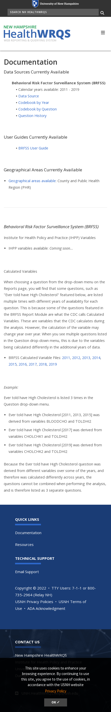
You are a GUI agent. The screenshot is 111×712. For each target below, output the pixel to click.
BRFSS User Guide (33, 148)
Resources (24, 544)
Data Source (28, 96)
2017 (33, 364)
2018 (43, 364)
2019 (53, 364)
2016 (23, 364)
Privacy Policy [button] (55, 691)
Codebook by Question (37, 109)
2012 (76, 357)
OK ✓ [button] (55, 702)
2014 (96, 357)
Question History (32, 115)
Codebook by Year (33, 102)
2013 (86, 357)
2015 (13, 364)
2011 (66, 357)
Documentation (28, 532)
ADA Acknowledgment (46, 608)
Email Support (27, 571)
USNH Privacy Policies (34, 601)
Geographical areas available (32, 180)
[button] (103, 32)
